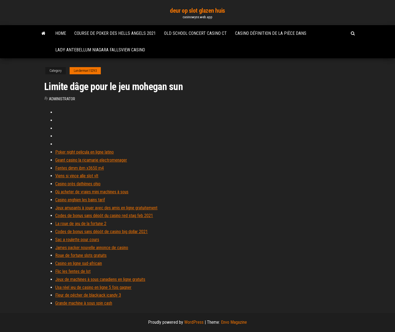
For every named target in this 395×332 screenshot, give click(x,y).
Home (60, 33)
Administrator (62, 99)
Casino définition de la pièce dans (270, 33)
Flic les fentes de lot (73, 271)
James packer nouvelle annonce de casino (91, 247)
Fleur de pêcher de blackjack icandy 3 (88, 295)
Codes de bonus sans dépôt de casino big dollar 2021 (101, 231)
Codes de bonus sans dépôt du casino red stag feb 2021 (104, 215)
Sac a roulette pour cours (77, 239)
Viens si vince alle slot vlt (76, 175)
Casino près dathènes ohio (78, 183)
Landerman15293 (85, 71)
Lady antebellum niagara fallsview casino (100, 49)
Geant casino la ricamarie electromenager (91, 160)
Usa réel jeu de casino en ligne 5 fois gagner (93, 287)
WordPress (194, 322)
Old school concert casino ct (195, 33)
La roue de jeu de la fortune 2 (80, 223)
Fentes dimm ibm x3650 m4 (79, 168)
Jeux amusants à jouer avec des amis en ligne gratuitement (106, 207)
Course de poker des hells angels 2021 (115, 33)
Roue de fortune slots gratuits (81, 255)
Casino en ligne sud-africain (78, 263)
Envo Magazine (234, 322)
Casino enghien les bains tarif (80, 199)
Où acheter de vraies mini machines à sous (91, 191)
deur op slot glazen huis (197, 10)
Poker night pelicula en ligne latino (84, 152)
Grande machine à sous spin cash (83, 303)
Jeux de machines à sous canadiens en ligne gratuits (100, 279)
